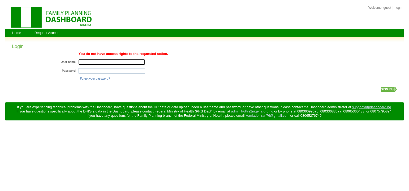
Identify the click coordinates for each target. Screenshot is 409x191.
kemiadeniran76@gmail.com (267, 116)
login (398, 8)
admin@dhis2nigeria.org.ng (252, 111)
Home (16, 33)
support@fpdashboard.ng (371, 107)
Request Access (47, 33)
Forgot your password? (95, 78)
